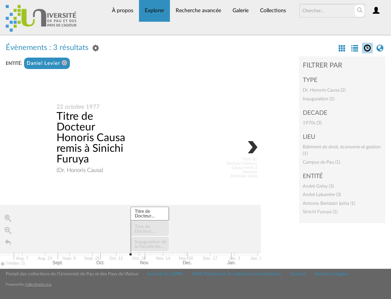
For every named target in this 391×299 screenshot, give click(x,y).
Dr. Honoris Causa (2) (324, 90)
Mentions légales (331, 274)
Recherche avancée (198, 10)
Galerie (241, 10)
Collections (273, 10)
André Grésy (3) (318, 186)
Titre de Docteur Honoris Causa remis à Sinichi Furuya (91, 138)
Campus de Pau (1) (321, 162)
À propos (122, 10)
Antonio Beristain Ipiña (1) (329, 203)
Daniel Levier (47, 63)
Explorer (154, 10)
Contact (298, 274)
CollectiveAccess (38, 284)
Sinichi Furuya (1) (320, 211)
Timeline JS (13, 264)
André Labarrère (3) (322, 194)
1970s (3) (312, 123)
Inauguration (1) (318, 98)
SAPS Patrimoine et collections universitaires (236, 274)
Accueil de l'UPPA (165, 274)
